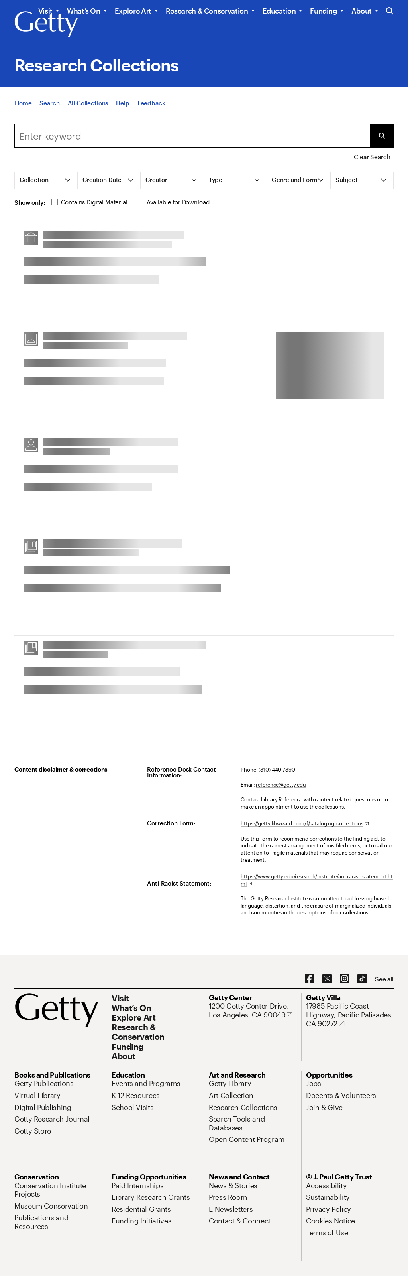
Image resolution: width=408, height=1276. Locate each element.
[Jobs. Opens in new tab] (313, 1083)
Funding (323, 10)
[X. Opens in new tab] (327, 979)
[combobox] (192, 136)
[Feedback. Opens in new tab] (151, 108)
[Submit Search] (382, 136)
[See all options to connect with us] (384, 979)
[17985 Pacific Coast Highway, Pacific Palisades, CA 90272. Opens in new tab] (350, 1015)
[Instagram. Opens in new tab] (344, 979)
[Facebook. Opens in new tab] (309, 979)
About (361, 10)
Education (279, 10)
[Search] (49, 108)
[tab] (46, 180)
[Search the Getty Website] (390, 11)
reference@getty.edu (281, 784)
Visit (45, 10)
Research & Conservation (207, 10)
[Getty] (46, 24)
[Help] (122, 108)
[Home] (23, 108)
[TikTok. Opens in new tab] (362, 979)
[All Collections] (88, 108)
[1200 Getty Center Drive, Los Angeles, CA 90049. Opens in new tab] (252, 1010)
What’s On (83, 10)
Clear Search (372, 156)
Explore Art (133, 10)
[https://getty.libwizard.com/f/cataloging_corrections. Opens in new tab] (305, 823)
